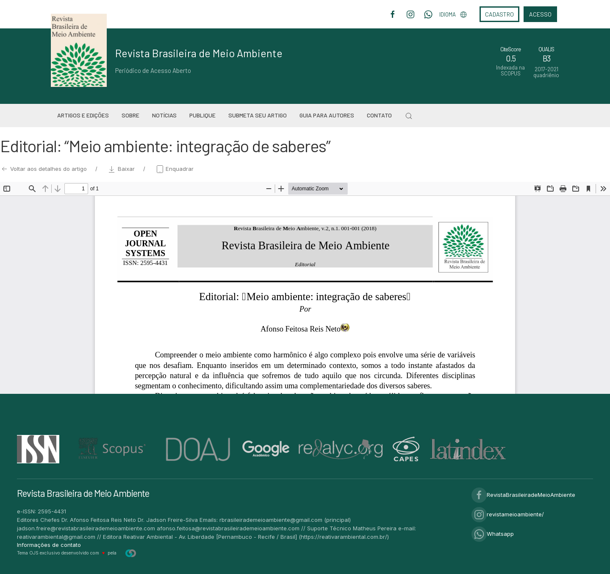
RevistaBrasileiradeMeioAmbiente (523, 494)
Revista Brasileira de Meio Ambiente (199, 53)
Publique (202, 115)
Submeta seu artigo (257, 115)
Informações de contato (49, 544)
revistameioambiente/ (507, 514)
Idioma (453, 14)
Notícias (164, 115)
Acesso (540, 14)
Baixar (122, 168)
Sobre (130, 115)
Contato (379, 115)
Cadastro (499, 14)
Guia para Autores (326, 115)
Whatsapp (492, 533)
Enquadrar (174, 168)
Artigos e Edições (83, 115)
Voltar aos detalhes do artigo (44, 168)
